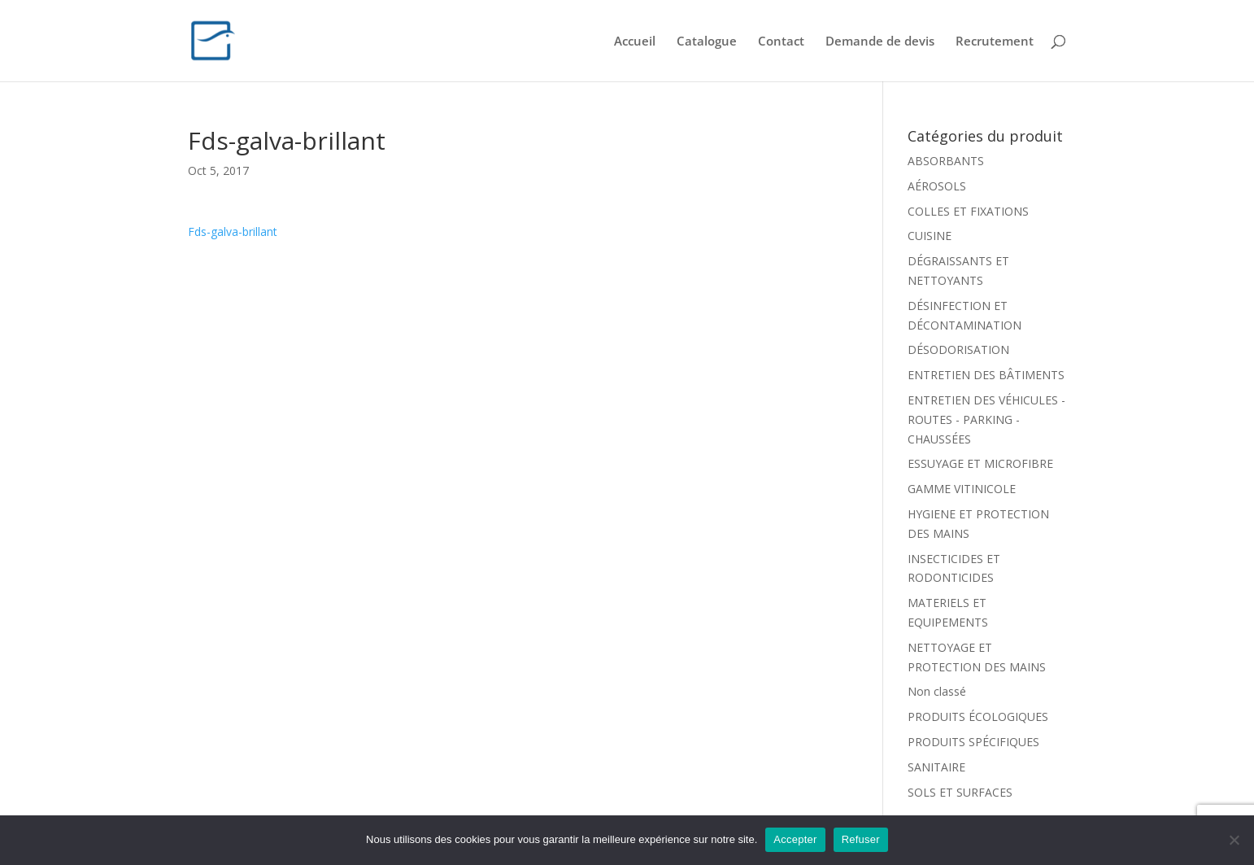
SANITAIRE (936, 767)
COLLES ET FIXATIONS (968, 211)
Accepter (794, 839)
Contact (781, 42)
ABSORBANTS (946, 160)
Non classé (937, 691)
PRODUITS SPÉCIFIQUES (973, 741)
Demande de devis (879, 42)
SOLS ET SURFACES (960, 792)
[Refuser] (1234, 840)
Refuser (861, 839)
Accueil (634, 42)
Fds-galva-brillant (232, 231)
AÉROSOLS (937, 186)
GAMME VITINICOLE (962, 488)
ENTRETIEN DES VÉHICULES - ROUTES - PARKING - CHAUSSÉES (986, 419)
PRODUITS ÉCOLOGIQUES (978, 716)
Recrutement (995, 42)
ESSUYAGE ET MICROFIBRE (980, 463)
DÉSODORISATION (958, 349)
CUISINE (929, 235)
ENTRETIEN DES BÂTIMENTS (986, 374)
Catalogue (707, 42)
